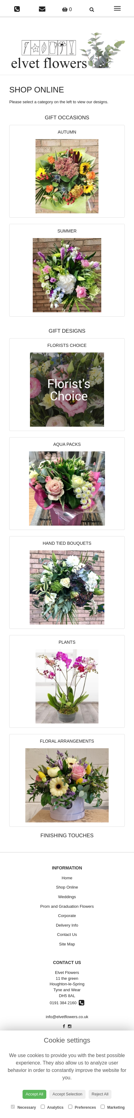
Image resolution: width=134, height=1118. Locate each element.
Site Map (67, 944)
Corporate (67, 915)
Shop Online (67, 887)
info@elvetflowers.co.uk (67, 1016)
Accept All (34, 1094)
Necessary (23, 1107)
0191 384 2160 (67, 1003)
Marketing (113, 1107)
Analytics (52, 1107)
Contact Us (67, 934)
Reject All (100, 1094)
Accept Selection (67, 1094)
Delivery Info (67, 925)
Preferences (82, 1107)
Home (67, 878)
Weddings (67, 896)
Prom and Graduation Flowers (67, 906)
